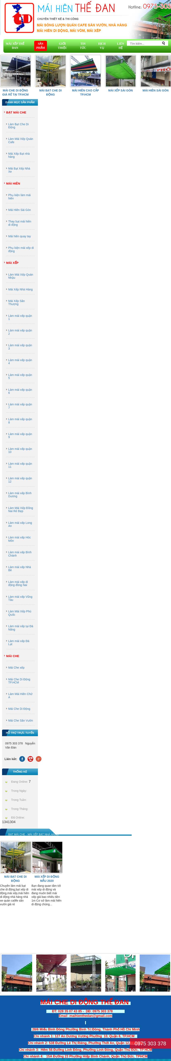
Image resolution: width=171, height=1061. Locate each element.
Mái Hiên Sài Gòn (156, 90)
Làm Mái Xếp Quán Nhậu (20, 276)
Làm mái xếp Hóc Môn (19, 539)
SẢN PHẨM (40, 45)
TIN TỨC (83, 45)
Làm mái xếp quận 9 (20, 435)
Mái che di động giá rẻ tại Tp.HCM (15, 92)
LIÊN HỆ (120, 45)
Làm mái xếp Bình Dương (20, 494)
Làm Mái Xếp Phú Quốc (19, 613)
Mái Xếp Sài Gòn (120, 90)
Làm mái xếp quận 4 (20, 361)
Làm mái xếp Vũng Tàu (20, 598)
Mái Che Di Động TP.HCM (19, 681)
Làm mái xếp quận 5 (20, 376)
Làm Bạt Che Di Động (18, 126)
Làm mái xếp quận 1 (20, 317)
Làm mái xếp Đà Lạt (18, 642)
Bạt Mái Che (16, 112)
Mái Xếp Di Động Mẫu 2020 (47, 878)
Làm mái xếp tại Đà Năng (20, 628)
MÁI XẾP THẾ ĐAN (15, 45)
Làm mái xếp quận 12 (20, 480)
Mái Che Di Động (19, 708)
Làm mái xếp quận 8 (20, 421)
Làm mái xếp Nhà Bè (19, 568)
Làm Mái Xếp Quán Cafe (20, 140)
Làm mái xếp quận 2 (20, 332)
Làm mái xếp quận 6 (20, 391)
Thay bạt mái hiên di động (19, 223)
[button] (165, 73)
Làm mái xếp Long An (20, 524)
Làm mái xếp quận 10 (20, 450)
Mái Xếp (12, 262)
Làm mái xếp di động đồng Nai (18, 583)
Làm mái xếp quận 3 (20, 347)
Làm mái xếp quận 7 (20, 406)
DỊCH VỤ (101, 45)
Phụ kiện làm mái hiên (19, 196)
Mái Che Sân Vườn (20, 720)
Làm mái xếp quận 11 (20, 465)
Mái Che (12, 656)
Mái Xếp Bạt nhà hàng (19, 155)
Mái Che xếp (16, 667)
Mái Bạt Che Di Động (50, 92)
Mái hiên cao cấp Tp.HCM (85, 92)
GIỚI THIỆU (62, 45)
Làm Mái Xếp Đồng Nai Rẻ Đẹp (20, 509)
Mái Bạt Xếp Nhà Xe (19, 170)
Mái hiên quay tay (19, 236)
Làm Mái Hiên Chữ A (20, 695)
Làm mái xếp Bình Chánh (20, 554)
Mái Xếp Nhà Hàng (20, 289)
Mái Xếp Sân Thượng (16, 302)
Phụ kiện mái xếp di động (21, 249)
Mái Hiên (13, 183)
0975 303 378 (150, 1043)
